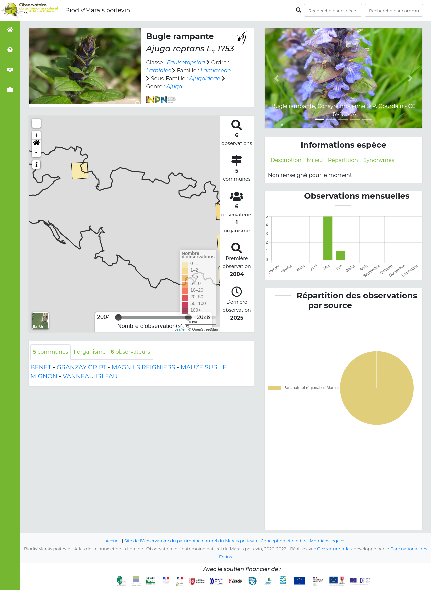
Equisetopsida (186, 62)
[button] (36, 144)
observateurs (130, 352)
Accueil (113, 540)
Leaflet (179, 329)
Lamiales (158, 70)
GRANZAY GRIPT (81, 367)
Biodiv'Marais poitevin (97, 10)
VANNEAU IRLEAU (90, 376)
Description (286, 160)
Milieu (315, 160)
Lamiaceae (215, 70)
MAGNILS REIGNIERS (143, 367)
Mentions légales (328, 540)
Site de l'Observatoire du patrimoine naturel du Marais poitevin (190, 540)
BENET (40, 367)
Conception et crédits (283, 540)
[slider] (118, 317)
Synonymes (379, 160)
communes (50, 352)
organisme (90, 352)
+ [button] (36, 135)
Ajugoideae (204, 78)
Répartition (343, 160)
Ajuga (174, 86)
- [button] (36, 153)
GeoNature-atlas (334, 548)
